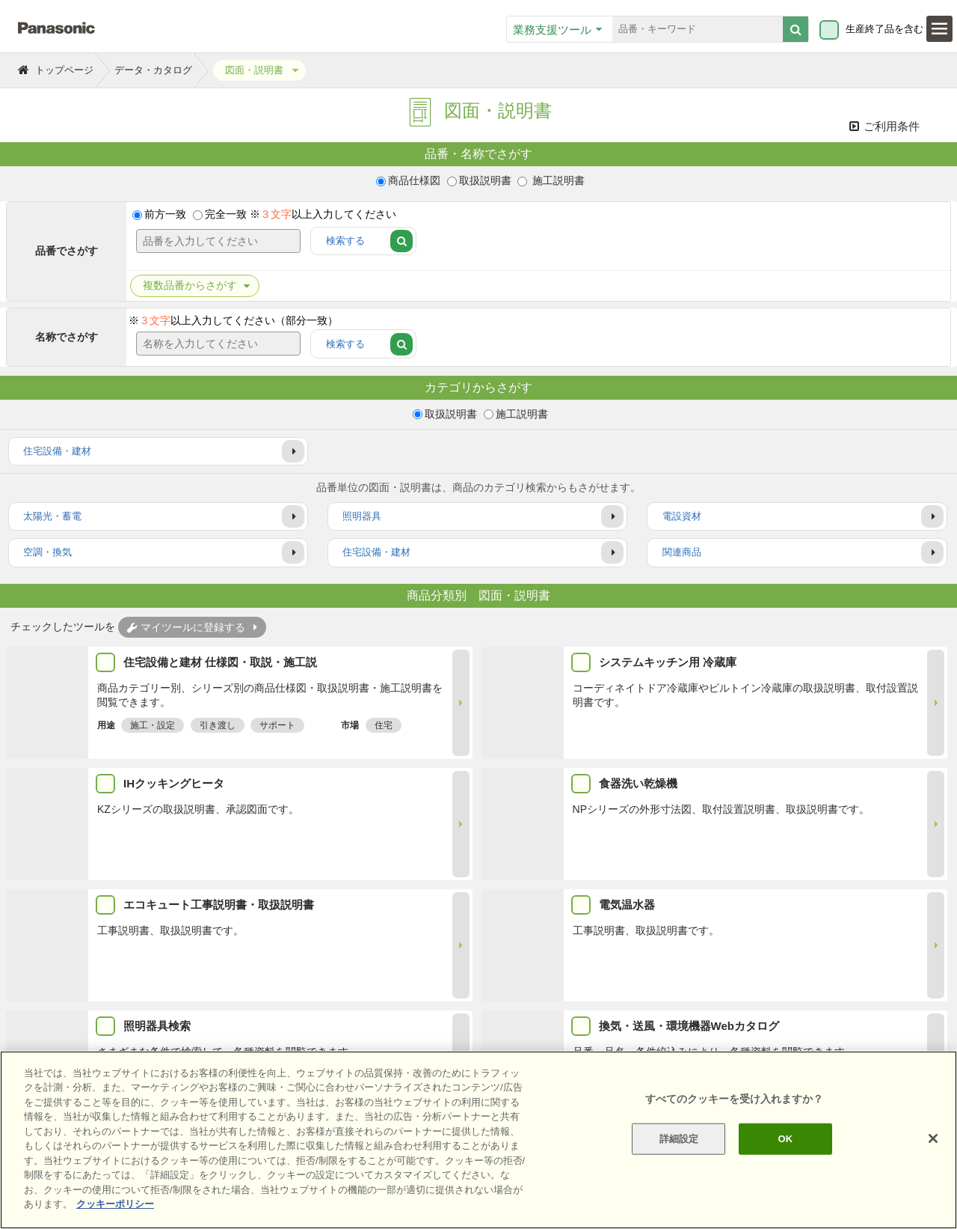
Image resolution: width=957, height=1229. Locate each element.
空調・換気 (47, 552)
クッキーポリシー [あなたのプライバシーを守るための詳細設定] (115, 1204)
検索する (345, 241)
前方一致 (165, 215)
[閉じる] (933, 1138)
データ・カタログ (153, 70)
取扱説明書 (485, 180)
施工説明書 (557, 180)
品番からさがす (191, 287)
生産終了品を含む (884, 29)
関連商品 (681, 552)
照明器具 (361, 516)
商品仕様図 (414, 180)
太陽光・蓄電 (52, 516)
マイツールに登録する (186, 627)
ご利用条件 (884, 126)
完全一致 (226, 215)
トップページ (64, 70)
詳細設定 (679, 1138)
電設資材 (681, 516)
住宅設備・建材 (57, 451)
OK (785, 1138)
